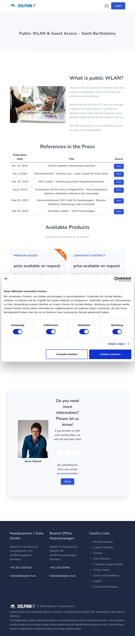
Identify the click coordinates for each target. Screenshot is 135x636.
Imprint (95, 581)
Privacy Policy (99, 570)
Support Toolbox (101, 547)
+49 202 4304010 (21, 567)
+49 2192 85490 (60, 567)
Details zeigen (116, 343)
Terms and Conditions (104, 575)
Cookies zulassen (110, 354)
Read (119, 166)
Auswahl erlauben (67, 354)
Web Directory (100, 558)
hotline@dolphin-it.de (23, 576)
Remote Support (101, 542)
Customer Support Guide (106, 564)
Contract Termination (103, 587)
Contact (96, 553)
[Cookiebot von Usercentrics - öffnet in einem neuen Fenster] (116, 279)
